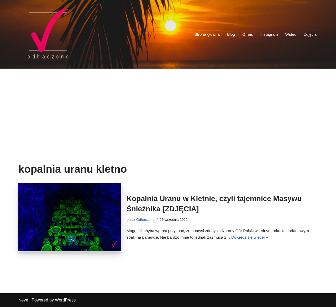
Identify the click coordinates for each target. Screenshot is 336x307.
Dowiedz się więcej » (287, 238)
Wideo (290, 34)
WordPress (65, 300)
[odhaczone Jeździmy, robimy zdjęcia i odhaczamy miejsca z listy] (47, 34)
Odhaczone (146, 219)
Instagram (267, 34)
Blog (227, 34)
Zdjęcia (310, 34)
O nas (244, 34)
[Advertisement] (168, 108)
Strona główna (202, 34)
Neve (23, 300)
